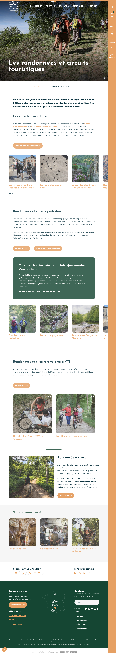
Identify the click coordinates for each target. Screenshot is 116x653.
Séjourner (78, 6)
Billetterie (13, 620)
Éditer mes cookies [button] (92, 640)
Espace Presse (80, 620)
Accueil (36, 86)
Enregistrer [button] (35, 573)
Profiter (50, 6)
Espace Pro (79, 616)
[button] (53, 1)
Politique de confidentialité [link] (48, 640)
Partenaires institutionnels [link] (17, 640)
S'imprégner (36, 6)
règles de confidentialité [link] (49, 644)
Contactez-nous (18, 605)
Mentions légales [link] (32, 640)
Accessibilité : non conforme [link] (75, 640)
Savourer (64, 6)
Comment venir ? (16, 624)
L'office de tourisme (17, 615)
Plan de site (61, 640)
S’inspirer (92, 6)
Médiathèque (80, 624)
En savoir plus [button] (66, 495)
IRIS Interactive (59, 642)
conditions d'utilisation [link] (68, 644)
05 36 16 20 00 (15, 611)
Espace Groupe (80, 628)
